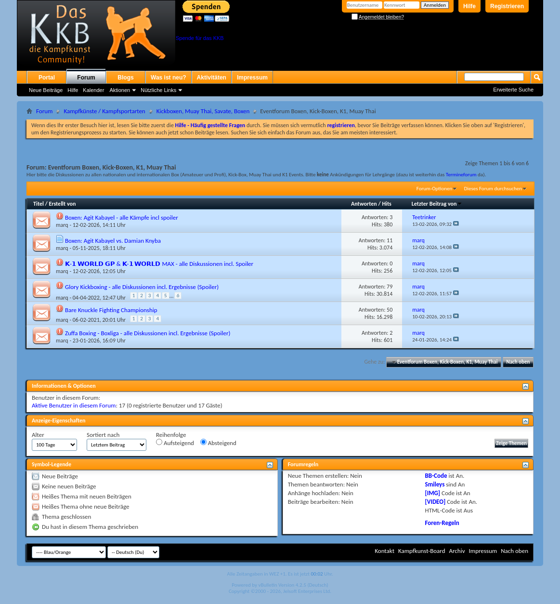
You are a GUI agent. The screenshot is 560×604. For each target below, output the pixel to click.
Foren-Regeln (442, 522)
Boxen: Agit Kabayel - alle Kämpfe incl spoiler (121, 217)
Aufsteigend (175, 442)
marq (62, 225)
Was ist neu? (168, 77)
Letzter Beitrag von (437, 203)
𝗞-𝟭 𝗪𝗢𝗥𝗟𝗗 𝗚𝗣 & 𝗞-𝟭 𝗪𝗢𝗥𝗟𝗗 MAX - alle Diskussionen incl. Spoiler (159, 263)
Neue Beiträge (46, 90)
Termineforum (461, 174)
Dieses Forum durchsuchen (493, 188)
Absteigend (218, 442)
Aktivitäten (211, 77)
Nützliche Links (158, 90)
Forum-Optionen (434, 188)
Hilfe (469, 6)
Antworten (364, 203)
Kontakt (384, 550)
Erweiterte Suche (513, 89)
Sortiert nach (103, 434)
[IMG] (433, 493)
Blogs (125, 77)
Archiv (457, 550)
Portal (47, 77)
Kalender (93, 90)
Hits (386, 203)
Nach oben (518, 362)
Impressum (252, 77)
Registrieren (507, 6)
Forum (86, 77)
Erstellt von (62, 203)
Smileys (435, 484)
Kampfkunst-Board (421, 550)
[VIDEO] (435, 501)
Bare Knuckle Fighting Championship (111, 310)
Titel (38, 203)
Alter (38, 434)
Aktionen (119, 90)
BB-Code (436, 475)
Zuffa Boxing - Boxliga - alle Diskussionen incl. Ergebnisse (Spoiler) (147, 333)
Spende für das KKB (200, 38)
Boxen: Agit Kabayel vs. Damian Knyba (113, 240)
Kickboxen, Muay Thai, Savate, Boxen (203, 111)
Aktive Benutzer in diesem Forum (74, 405)
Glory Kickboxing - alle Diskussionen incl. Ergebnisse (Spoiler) (142, 286)
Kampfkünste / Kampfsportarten (104, 111)
